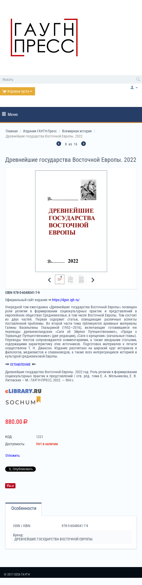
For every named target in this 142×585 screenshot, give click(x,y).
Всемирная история (77, 131)
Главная (12, 131)
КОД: (8, 437)
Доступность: (15, 444)
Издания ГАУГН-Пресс (40, 131)
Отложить (12, 455)
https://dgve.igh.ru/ (66, 300)
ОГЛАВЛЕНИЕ (20, 364)
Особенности (23, 508)
